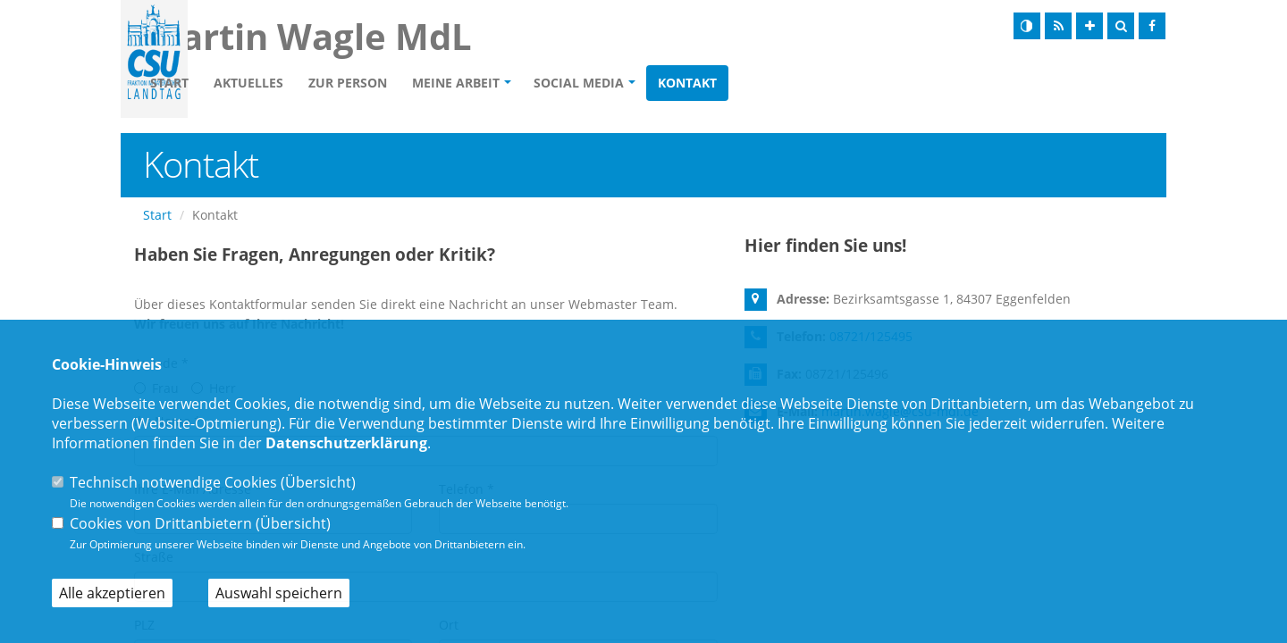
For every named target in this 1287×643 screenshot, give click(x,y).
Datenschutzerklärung (346, 443)
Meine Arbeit (558, 85)
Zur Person (450, 85)
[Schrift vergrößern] (1089, 26)
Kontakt (790, 85)
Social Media (681, 85)
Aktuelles (351, 85)
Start (272, 85)
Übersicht (318, 482)
